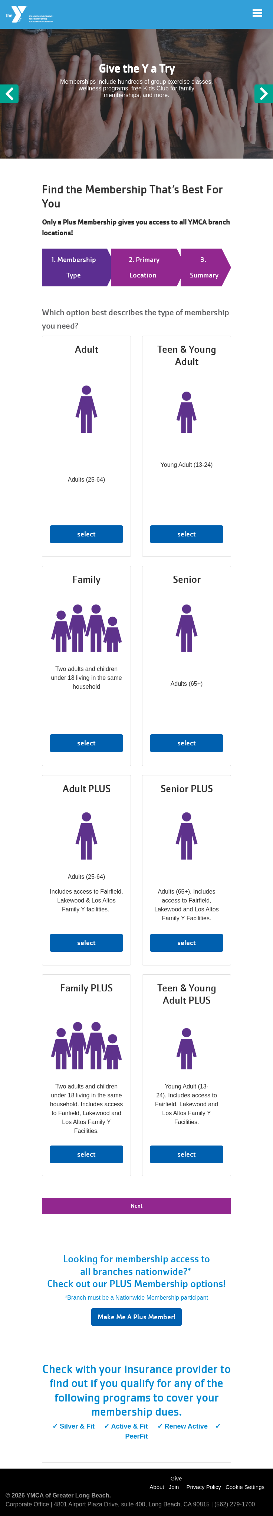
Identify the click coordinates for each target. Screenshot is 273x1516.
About (156, 1487)
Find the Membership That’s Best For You (132, 196)
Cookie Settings (245, 1487)
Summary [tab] (204, 275)
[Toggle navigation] (257, 13)
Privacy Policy (203, 1487)
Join (174, 1487)
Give (176, 1478)
